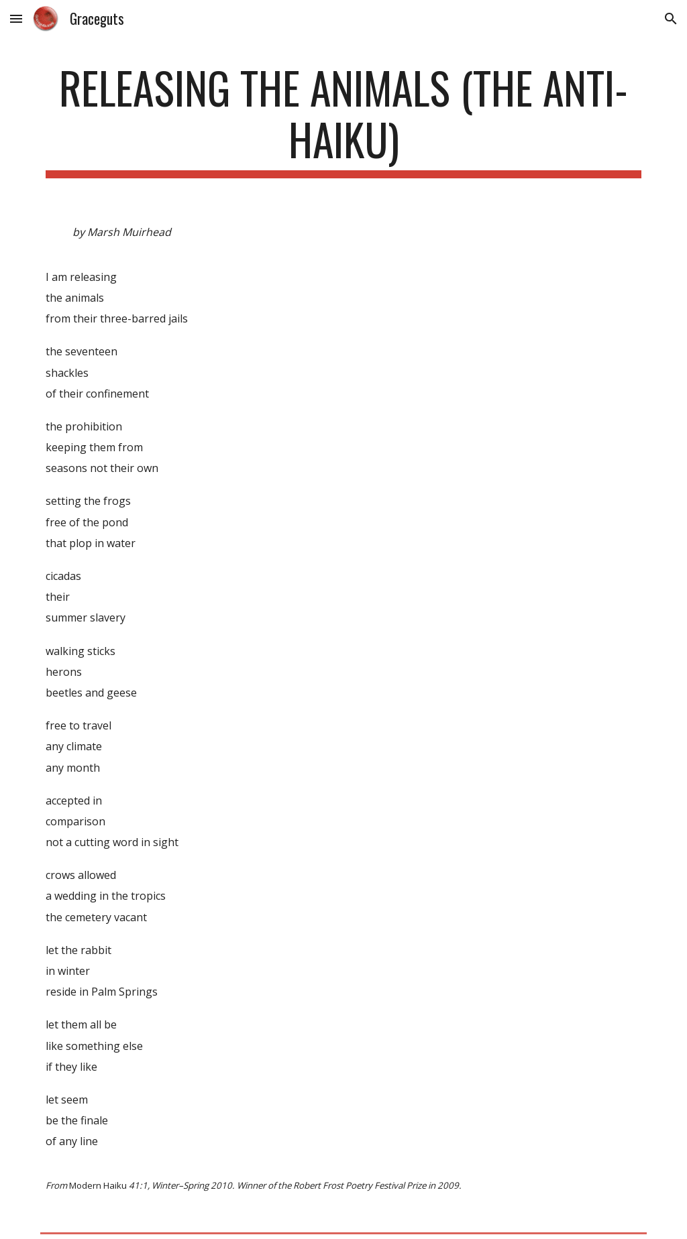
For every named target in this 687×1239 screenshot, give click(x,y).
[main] (343, 120)
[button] (16, 18)
